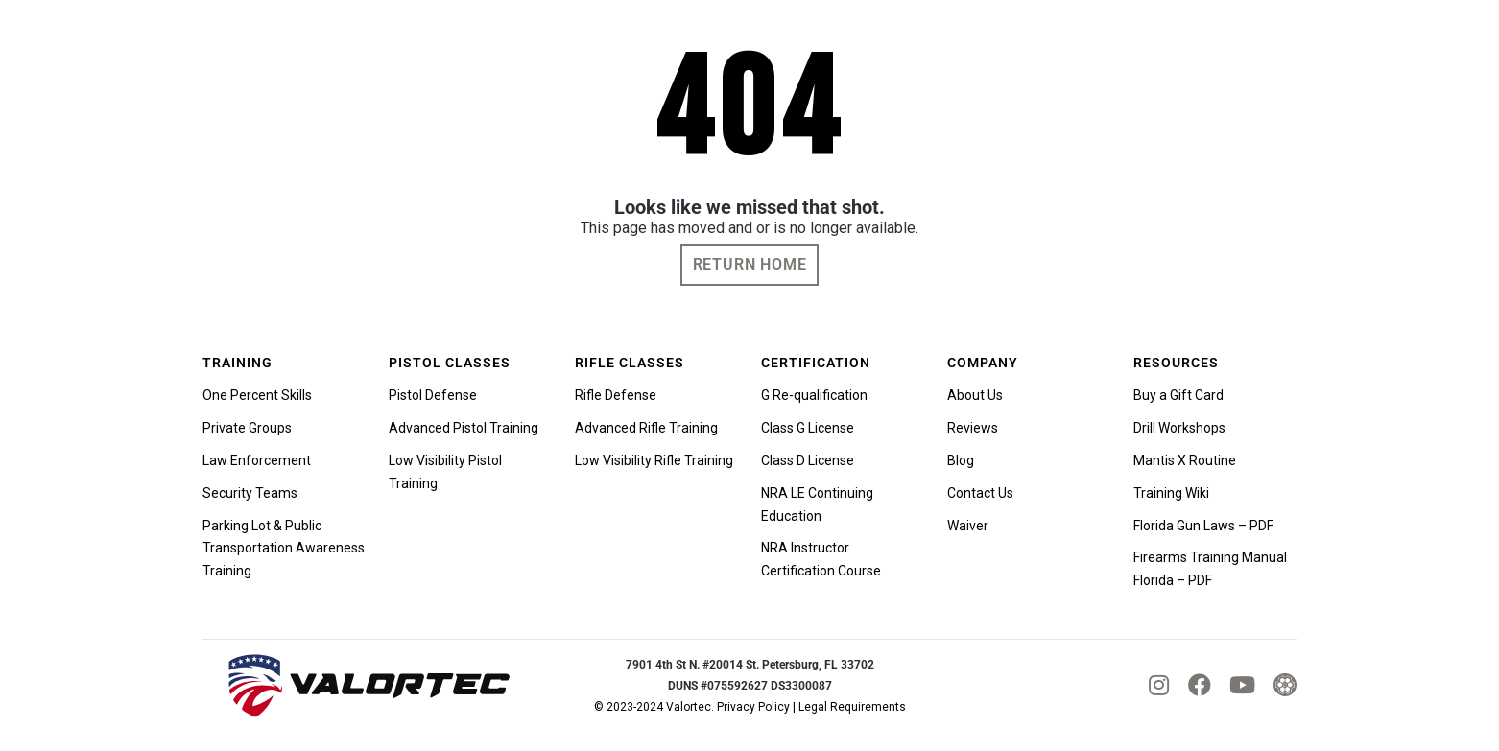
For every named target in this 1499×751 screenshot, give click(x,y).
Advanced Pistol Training (463, 427)
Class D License (807, 460)
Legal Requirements (852, 707)
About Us (975, 395)
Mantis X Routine (1184, 460)
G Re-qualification (814, 395)
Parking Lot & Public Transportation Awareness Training (283, 548)
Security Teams (249, 493)
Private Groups (247, 427)
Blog (960, 460)
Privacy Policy (753, 707)
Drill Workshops (1179, 427)
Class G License (807, 427)
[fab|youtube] (1242, 684)
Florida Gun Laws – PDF (1203, 525)
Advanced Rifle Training (646, 427)
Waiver (967, 525)
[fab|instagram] (1159, 684)
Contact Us (980, 493)
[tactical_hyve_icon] (1285, 684)
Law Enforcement (256, 460)
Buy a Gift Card (1178, 395)
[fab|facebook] (1199, 684)
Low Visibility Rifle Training (654, 460)
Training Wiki (1171, 493)
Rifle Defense (615, 395)
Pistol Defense (433, 395)
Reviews (972, 427)
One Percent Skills (257, 395)
